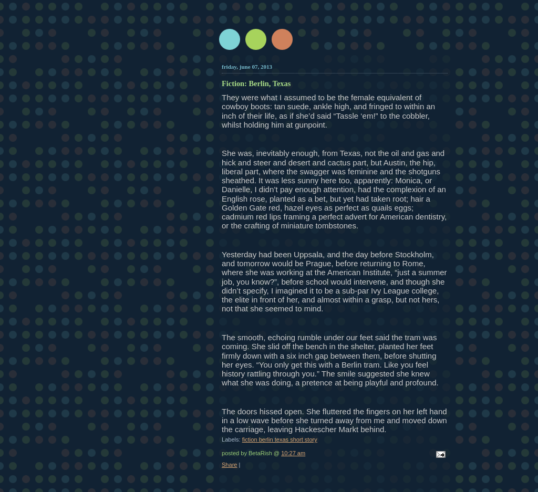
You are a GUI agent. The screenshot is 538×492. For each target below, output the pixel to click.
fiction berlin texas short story (279, 439)
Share (229, 465)
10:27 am (293, 453)
